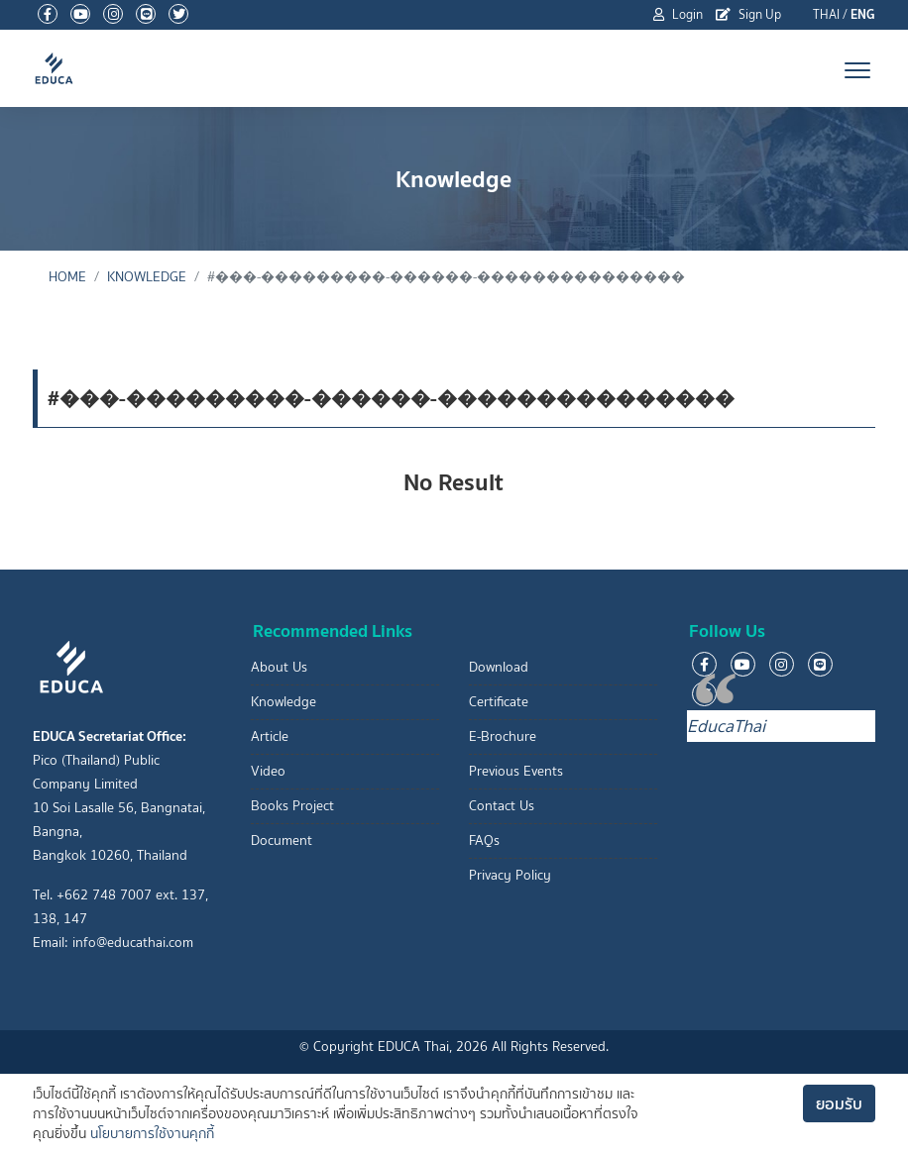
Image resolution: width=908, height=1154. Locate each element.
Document (281, 840)
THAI (826, 14)
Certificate (498, 701)
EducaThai (726, 726)
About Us (279, 667)
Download (498, 667)
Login (678, 14)
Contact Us (501, 805)
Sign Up (748, 14)
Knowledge (146, 276)
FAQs (484, 840)
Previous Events (516, 771)
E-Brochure (502, 736)
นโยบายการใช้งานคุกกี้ (152, 1133)
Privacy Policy (510, 875)
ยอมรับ (839, 1103)
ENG (863, 14)
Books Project (292, 805)
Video (268, 771)
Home (67, 276)
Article (269, 736)
